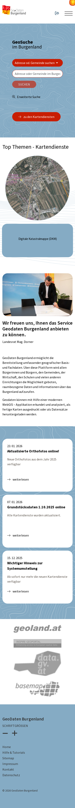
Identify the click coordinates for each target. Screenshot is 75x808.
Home (6, 747)
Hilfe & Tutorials (13, 752)
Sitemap (8, 758)
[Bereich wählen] (37, 63)
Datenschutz (11, 775)
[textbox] (37, 73)
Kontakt (8, 769)
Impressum (10, 764)
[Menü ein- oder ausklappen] (69, 13)
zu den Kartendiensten (36, 117)
